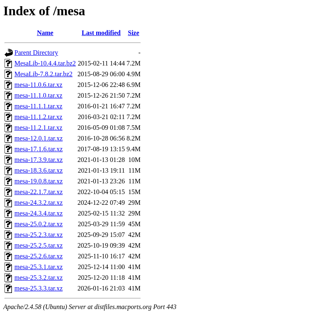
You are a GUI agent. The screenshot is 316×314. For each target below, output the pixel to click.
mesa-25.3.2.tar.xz (38, 277)
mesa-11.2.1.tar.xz (38, 127)
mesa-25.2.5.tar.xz (38, 245)
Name (45, 32)
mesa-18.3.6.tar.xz (38, 170)
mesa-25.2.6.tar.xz (38, 256)
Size (133, 32)
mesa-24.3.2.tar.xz (38, 202)
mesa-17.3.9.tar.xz (38, 159)
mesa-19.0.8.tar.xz (38, 181)
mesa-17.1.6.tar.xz (38, 148)
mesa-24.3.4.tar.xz (38, 213)
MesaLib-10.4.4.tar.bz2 (45, 63)
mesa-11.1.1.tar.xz (38, 106)
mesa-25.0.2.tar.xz (38, 223)
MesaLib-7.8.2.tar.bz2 (43, 73)
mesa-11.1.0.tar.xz (38, 95)
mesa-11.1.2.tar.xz (38, 116)
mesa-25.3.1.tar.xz (38, 266)
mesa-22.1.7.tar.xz (38, 191)
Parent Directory (36, 52)
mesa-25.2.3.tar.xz (38, 234)
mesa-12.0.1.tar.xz (38, 138)
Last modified (101, 32)
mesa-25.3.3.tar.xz (38, 288)
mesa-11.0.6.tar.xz (38, 84)
